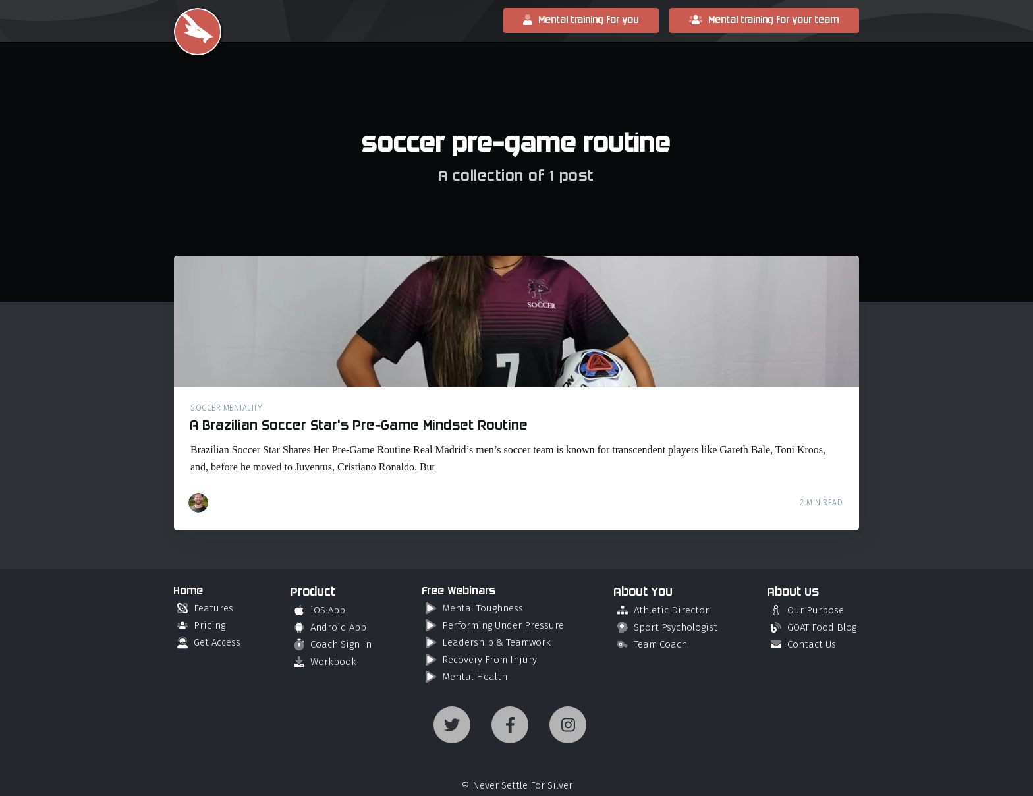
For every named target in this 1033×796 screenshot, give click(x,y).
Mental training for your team (764, 20)
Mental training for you (581, 20)
